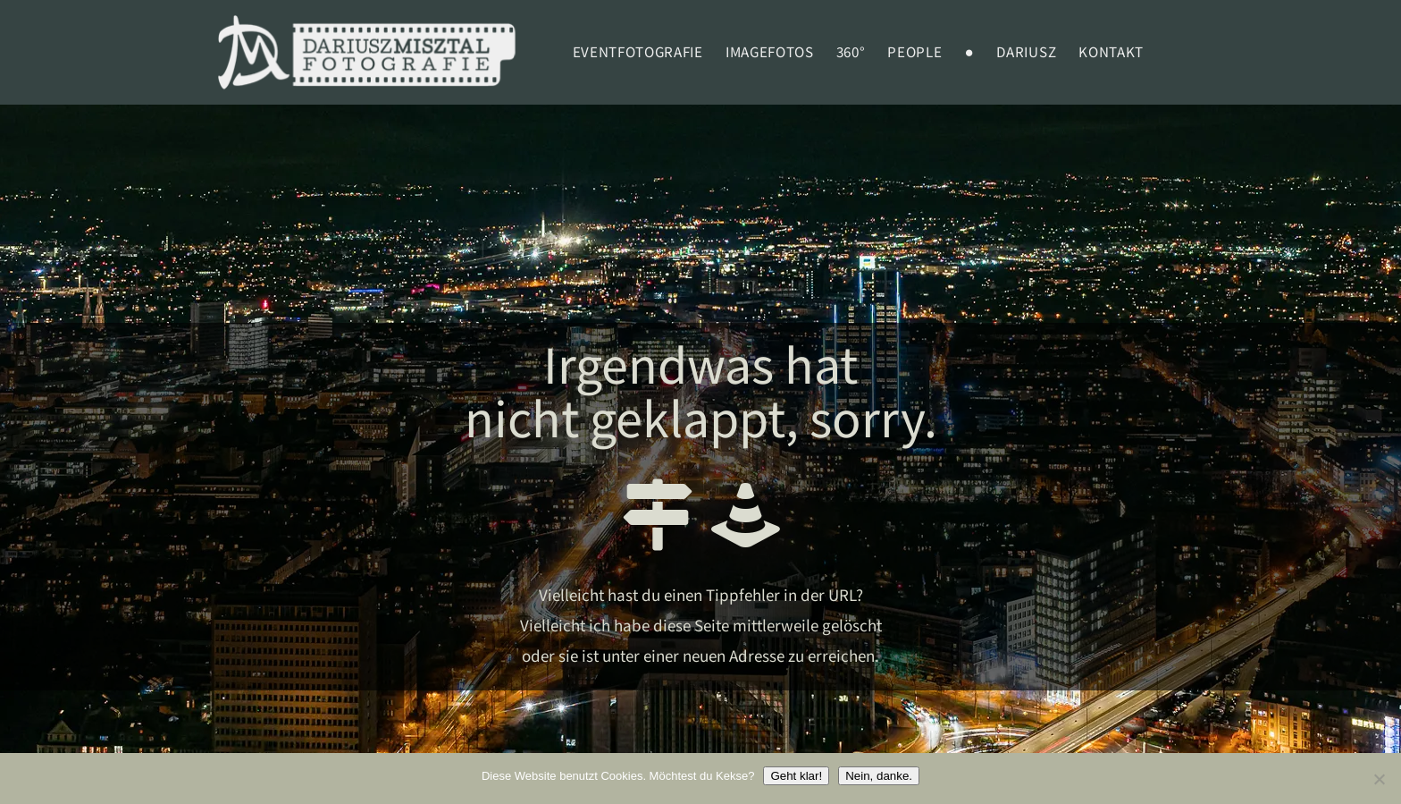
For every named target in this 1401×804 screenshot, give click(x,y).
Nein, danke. (878, 776)
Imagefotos (770, 53)
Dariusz (1026, 53)
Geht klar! (796, 776)
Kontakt (1111, 53)
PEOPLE (914, 53)
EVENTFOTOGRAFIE (638, 53)
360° (851, 53)
